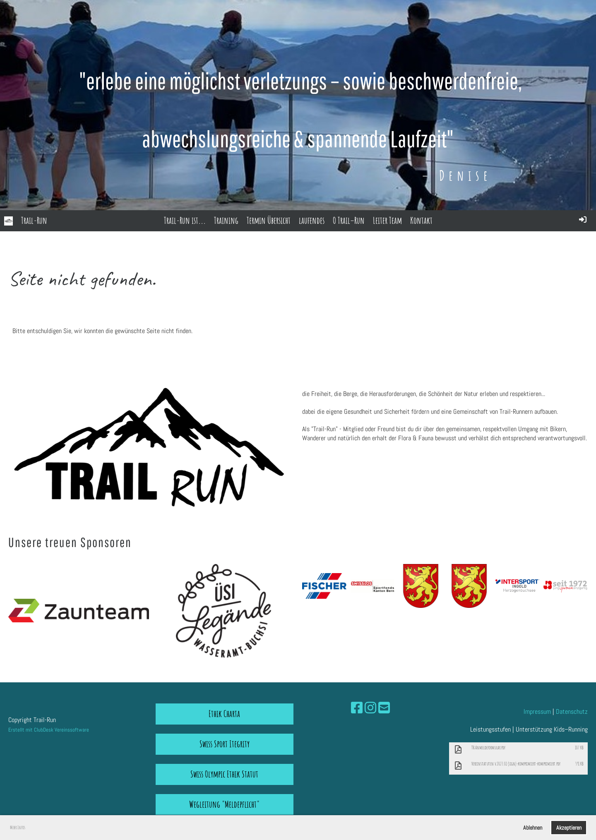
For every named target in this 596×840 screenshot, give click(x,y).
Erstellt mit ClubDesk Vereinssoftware (48, 729)
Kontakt (421, 220)
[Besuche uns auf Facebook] (357, 708)
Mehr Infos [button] (17, 827)
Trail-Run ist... (185, 220)
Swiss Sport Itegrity (224, 743)
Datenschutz (572, 711)
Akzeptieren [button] (569, 827)
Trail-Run (34, 220)
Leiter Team (387, 220)
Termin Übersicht (269, 220)
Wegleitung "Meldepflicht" (224, 804)
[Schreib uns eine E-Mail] (384, 708)
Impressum (537, 711)
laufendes (311, 220)
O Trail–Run (349, 220)
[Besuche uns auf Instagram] (370, 708)
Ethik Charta (224, 713)
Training (226, 220)
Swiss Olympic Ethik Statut (224, 774)
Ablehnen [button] (532, 827)
